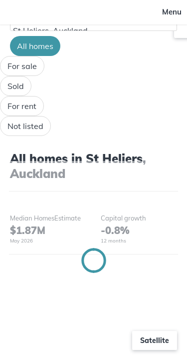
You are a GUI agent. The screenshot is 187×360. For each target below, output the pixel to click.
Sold (15, 86)
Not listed (25, 126)
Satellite (154, 340)
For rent (21, 106)
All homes (35, 46)
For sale (22, 66)
